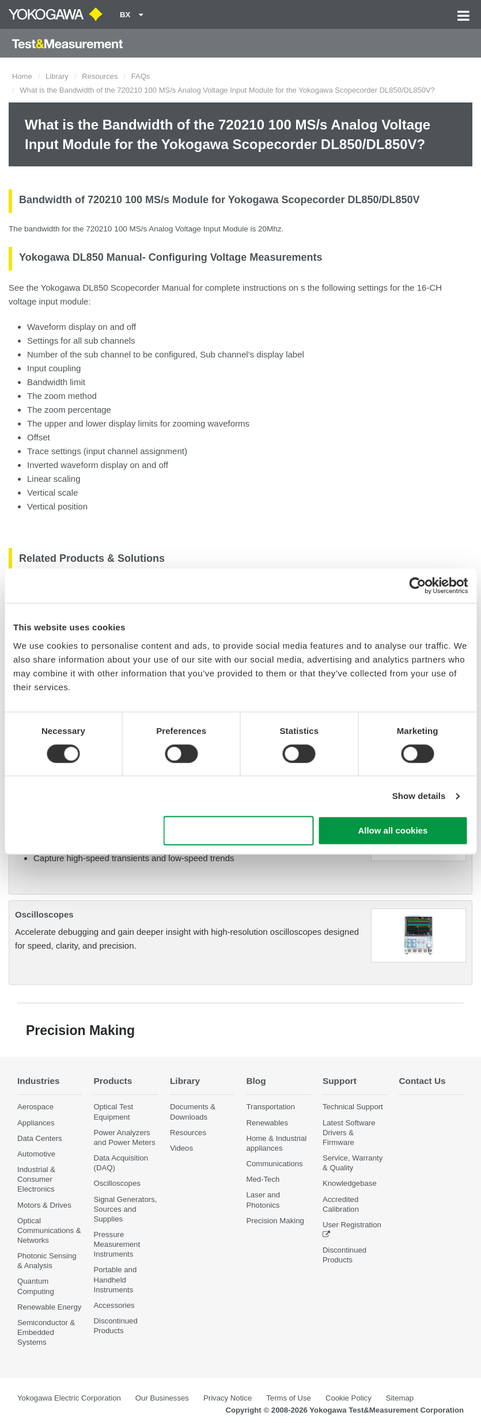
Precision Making (275, 1220)
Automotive (36, 1154)
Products (112, 1081)
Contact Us (422, 1081)
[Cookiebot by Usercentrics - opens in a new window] (417, 585)
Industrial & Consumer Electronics (36, 1179)
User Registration (352, 1224)
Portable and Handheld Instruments (115, 1279)
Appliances (36, 1122)
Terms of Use (288, 1398)
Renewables (267, 1122)
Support (340, 1081)
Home (22, 76)
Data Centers (39, 1138)
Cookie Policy (348, 1398)
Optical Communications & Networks (49, 1230)
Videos (181, 1148)
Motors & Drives (44, 1205)
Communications (274, 1163)
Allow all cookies (392, 831)
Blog (256, 1081)
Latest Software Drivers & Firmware (349, 1132)
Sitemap (400, 1398)
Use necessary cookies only (238, 831)
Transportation (270, 1106)
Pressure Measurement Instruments (116, 1244)
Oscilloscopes (44, 914)
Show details (419, 796)
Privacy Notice (227, 1398)
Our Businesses (162, 1398)
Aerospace (35, 1106)
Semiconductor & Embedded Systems (46, 1332)
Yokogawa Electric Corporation (69, 1398)
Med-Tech (262, 1179)
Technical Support (353, 1106)
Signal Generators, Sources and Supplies (125, 1209)
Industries (38, 1081)
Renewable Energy (49, 1307)
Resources (100, 76)
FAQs (140, 76)
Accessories (113, 1305)
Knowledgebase (350, 1183)
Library (57, 76)
